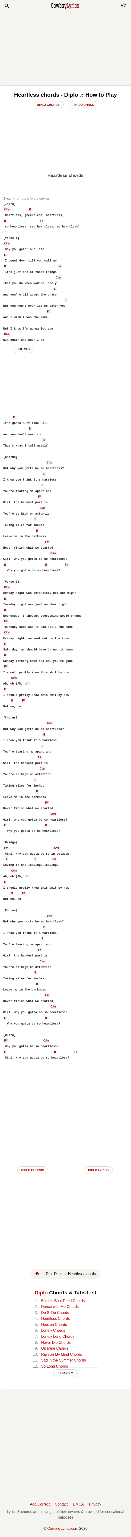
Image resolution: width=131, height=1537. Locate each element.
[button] (6, 6)
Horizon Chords (54, 1325)
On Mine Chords (54, 1348)
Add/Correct (40, 1504)
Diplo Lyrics (84, 105)
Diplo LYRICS (98, 1170)
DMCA (78, 1504)
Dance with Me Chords (60, 1307)
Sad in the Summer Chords (63, 1360)
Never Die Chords (55, 1342)
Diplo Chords (48, 105)
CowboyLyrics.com (62, 1528)
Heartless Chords (55, 1318)
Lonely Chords (53, 1330)
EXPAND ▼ (65, 1373)
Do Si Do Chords (55, 1313)
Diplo (41, 1293)
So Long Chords (54, 1366)
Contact (61, 1504)
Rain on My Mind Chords (61, 1354)
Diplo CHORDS (32, 1170)
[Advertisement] (65, 47)
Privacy (95, 1504)
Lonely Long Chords (57, 1336)
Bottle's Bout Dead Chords (63, 1301)
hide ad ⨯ (23, 349)
